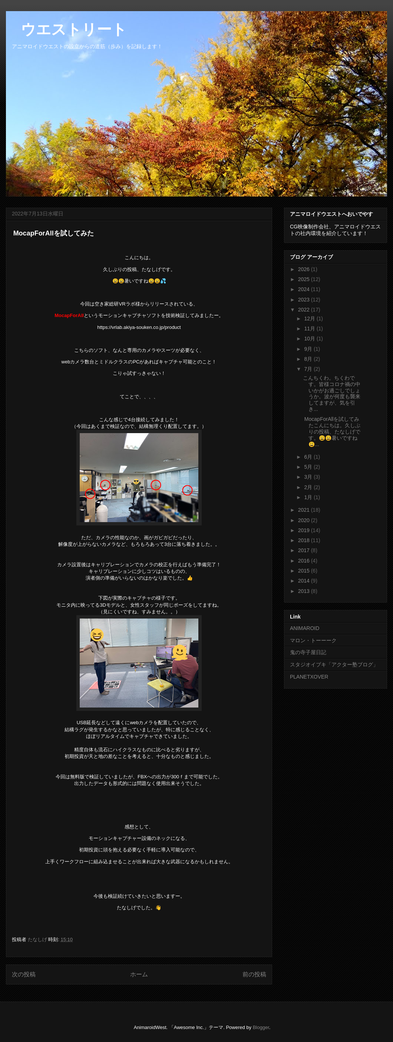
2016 (304, 561)
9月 (309, 349)
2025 (304, 279)
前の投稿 (254, 974)
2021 (304, 510)
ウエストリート (66, 29)
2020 (304, 520)
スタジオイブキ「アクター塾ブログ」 (334, 664)
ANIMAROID (304, 628)
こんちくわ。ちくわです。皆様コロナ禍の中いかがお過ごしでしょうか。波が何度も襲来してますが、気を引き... (331, 393)
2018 (304, 540)
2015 (304, 571)
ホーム (139, 974)
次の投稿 (24, 974)
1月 (309, 497)
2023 (304, 300)
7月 (309, 369)
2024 (304, 289)
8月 (309, 359)
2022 (304, 310)
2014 (304, 581)
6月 (309, 457)
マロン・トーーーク (313, 640)
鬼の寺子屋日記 (308, 652)
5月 (309, 467)
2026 (304, 269)
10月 (310, 339)
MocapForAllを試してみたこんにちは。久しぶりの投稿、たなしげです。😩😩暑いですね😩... (331, 431)
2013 (304, 591)
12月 (310, 318)
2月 (309, 487)
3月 (309, 477)
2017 (304, 550)
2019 (304, 530)
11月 (310, 329)
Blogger (261, 1027)
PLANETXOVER (309, 677)
